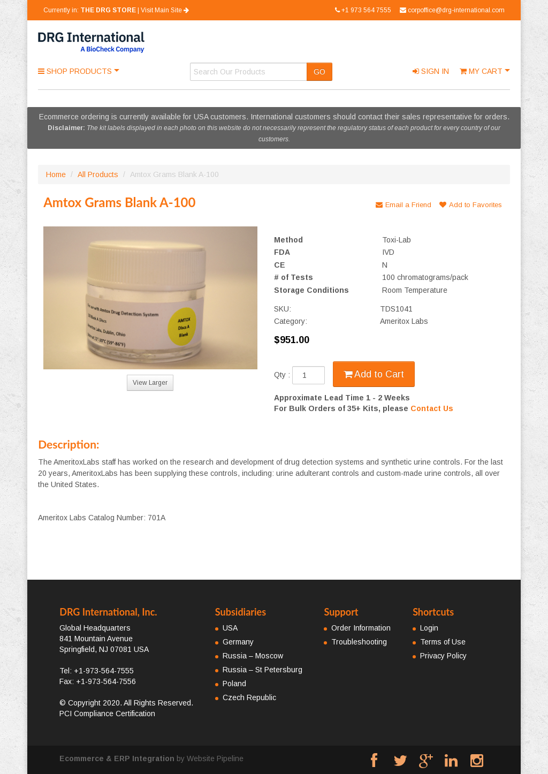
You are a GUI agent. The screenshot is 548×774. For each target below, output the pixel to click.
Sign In (431, 71)
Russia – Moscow (253, 655)
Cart (482, 71)
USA (230, 628)
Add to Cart (374, 374)
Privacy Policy (443, 655)
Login (429, 628)
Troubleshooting (359, 642)
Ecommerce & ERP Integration (116, 758)
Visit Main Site (165, 10)
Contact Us (431, 408)
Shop (76, 71)
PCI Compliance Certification (107, 713)
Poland (234, 683)
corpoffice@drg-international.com (452, 10)
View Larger (150, 382)
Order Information (361, 628)
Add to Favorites (470, 205)
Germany (238, 642)
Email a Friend (403, 205)
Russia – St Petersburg (262, 669)
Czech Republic (249, 697)
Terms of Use (443, 642)
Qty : (299, 375)
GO (319, 71)
